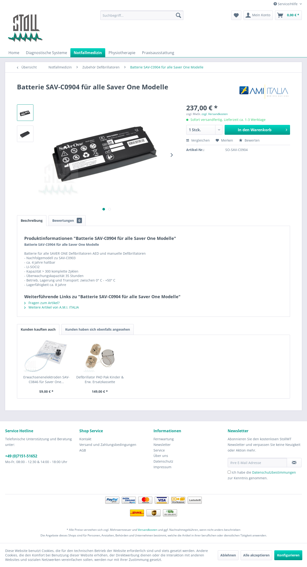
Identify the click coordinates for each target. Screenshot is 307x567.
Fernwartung (164, 439)
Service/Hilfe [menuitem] (286, 4)
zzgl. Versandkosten (215, 114)
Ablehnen (228, 555)
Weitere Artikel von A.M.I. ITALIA (51, 307)
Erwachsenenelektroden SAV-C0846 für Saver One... (46, 379)
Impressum (162, 467)
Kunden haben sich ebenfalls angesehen (97, 329)
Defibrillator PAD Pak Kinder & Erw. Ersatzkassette (100, 379)
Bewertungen (67, 220)
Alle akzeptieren (256, 555)
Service (159, 450)
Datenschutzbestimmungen (274, 472)
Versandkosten (147, 530)
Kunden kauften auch (38, 329)
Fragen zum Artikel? (42, 303)
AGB (82, 450)
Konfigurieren (288, 555)
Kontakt (85, 439)
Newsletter (162, 444)
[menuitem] (141, 15)
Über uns (161, 455)
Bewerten (249, 140)
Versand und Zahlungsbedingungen (107, 444)
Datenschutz (163, 461)
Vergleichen (198, 140)
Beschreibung (32, 220)
